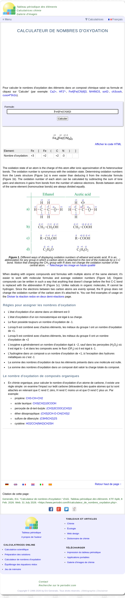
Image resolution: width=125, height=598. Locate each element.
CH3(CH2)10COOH (44, 403)
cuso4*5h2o (10, 95)
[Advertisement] (62, 59)
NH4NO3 (94, 91)
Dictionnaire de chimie (78, 538)
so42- (105, 91)
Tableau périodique (31, 532)
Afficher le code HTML (108, 144)
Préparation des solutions (17, 554)
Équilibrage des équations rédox (21, 564)
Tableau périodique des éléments (37, 6)
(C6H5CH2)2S (48, 418)
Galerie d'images (27, 14)
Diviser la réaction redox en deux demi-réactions (35, 296)
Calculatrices (94, 19)
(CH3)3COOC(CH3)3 (59, 408)
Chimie (70, 523)
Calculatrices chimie (29, 10)
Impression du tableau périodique (84, 552)
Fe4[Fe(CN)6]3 (78, 91)
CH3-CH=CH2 (34, 398)
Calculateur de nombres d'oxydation (23, 559)
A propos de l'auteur (31, 537)
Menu (7, 19)
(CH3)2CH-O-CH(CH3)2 (55, 413)
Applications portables (78, 557)
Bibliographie (88, 591)
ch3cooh (117, 91)
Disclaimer (102, 591)
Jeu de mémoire (13, 569)
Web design (73, 533)
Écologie (71, 528)
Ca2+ (53, 91)
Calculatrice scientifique (17, 549)
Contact (43, 581)
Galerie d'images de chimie (80, 562)
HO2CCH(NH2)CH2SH (39, 423)
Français (115, 19)
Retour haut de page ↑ (108, 484)
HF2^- (62, 91)
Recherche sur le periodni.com (57, 585)
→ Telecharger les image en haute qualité (70, 265)
